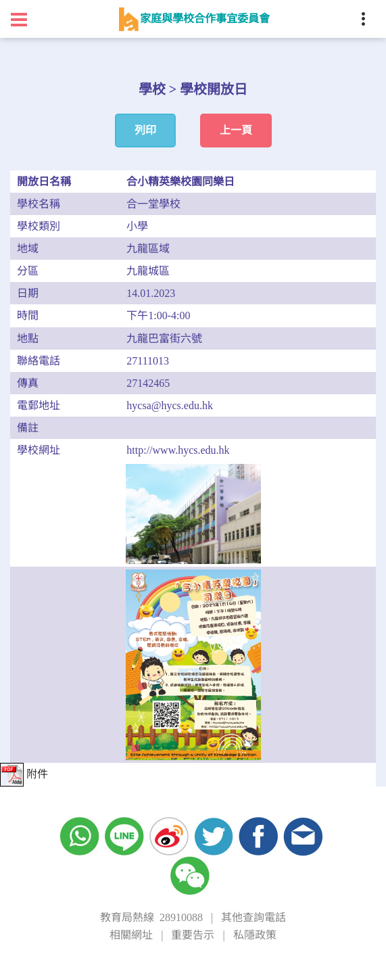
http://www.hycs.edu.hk (177, 450)
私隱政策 (254, 935)
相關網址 (131, 935)
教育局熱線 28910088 (151, 917)
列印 (145, 130)
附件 (24, 774)
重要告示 (192, 935)
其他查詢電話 (253, 917)
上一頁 (236, 130)
